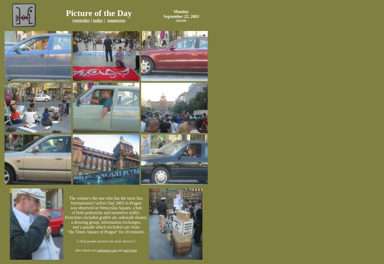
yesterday (81, 20)
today (98, 20)
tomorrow (116, 20)
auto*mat (130, 250)
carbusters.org (107, 250)
